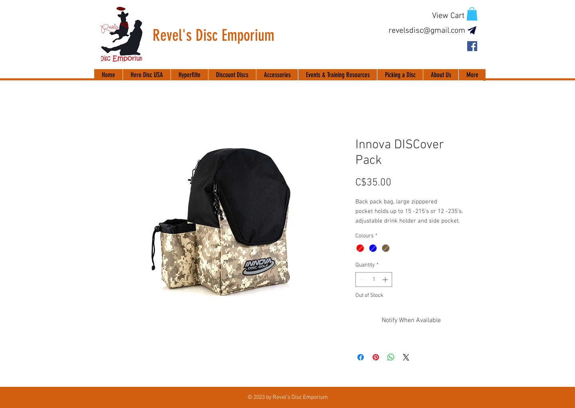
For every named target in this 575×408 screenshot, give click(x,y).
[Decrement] (362, 280)
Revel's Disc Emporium (213, 35)
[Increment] (386, 280)
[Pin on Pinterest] (376, 357)
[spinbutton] (374, 280)
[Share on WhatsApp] (391, 357)
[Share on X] (406, 357)
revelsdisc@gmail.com (427, 31)
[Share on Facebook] (360, 357)
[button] (472, 13)
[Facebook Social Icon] (472, 46)
